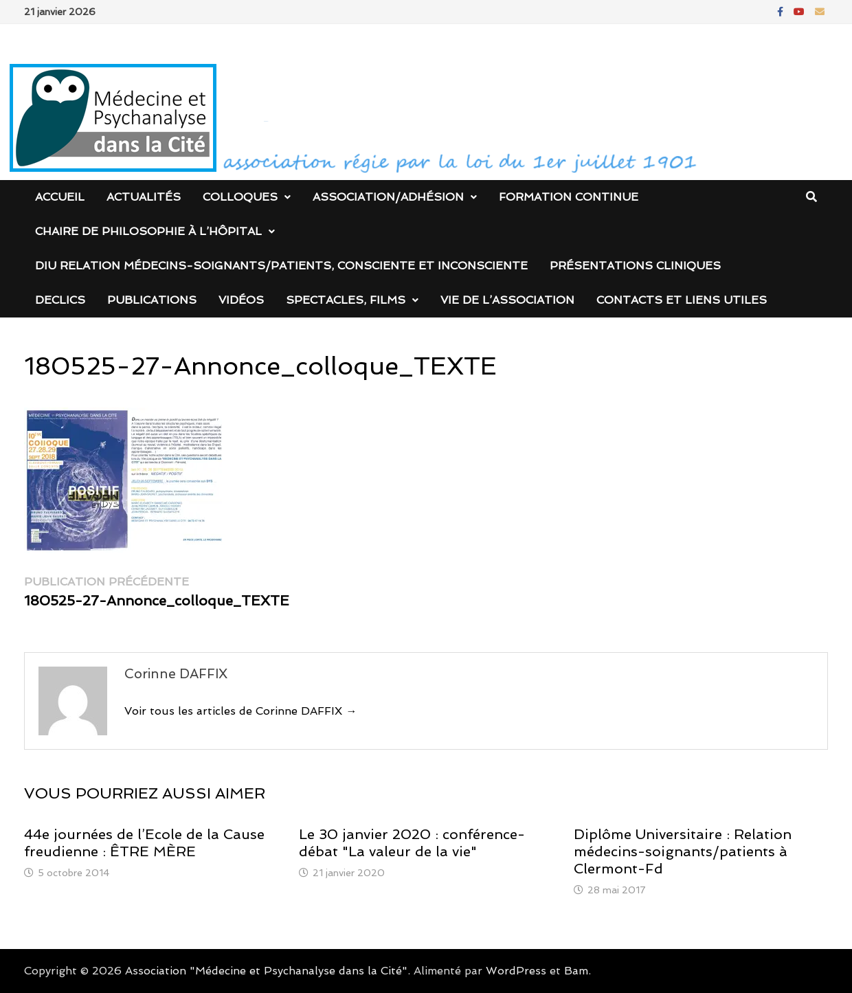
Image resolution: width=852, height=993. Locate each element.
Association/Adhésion (388, 196)
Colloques (240, 196)
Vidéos (241, 299)
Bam (576, 970)
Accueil (60, 196)
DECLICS (60, 299)
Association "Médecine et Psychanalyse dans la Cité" (266, 970)
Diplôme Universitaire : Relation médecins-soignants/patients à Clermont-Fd (683, 851)
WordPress (516, 970)
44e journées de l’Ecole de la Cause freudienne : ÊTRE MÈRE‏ (144, 843)
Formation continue (568, 196)
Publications (152, 299)
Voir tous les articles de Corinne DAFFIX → (240, 710)
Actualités (143, 196)
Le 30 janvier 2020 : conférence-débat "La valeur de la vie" (412, 843)
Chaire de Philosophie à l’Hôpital (148, 231)
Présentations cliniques (635, 265)
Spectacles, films (345, 299)
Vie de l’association (507, 299)
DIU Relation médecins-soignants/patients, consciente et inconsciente (281, 265)
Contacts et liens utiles (681, 299)
